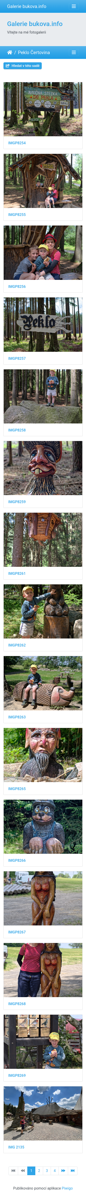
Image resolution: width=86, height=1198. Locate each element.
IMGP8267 (17, 932)
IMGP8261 (17, 573)
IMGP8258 (17, 430)
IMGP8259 (17, 502)
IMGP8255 (17, 215)
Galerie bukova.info (26, 6)
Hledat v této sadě (22, 66)
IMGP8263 (17, 717)
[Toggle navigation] (74, 6)
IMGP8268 (17, 1004)
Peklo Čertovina (34, 52)
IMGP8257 (17, 358)
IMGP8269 (17, 1075)
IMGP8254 (17, 143)
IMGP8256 (17, 286)
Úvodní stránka (9, 52)
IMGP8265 (17, 789)
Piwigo (67, 1188)
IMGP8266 (17, 860)
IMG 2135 (16, 1147)
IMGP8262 (17, 645)
